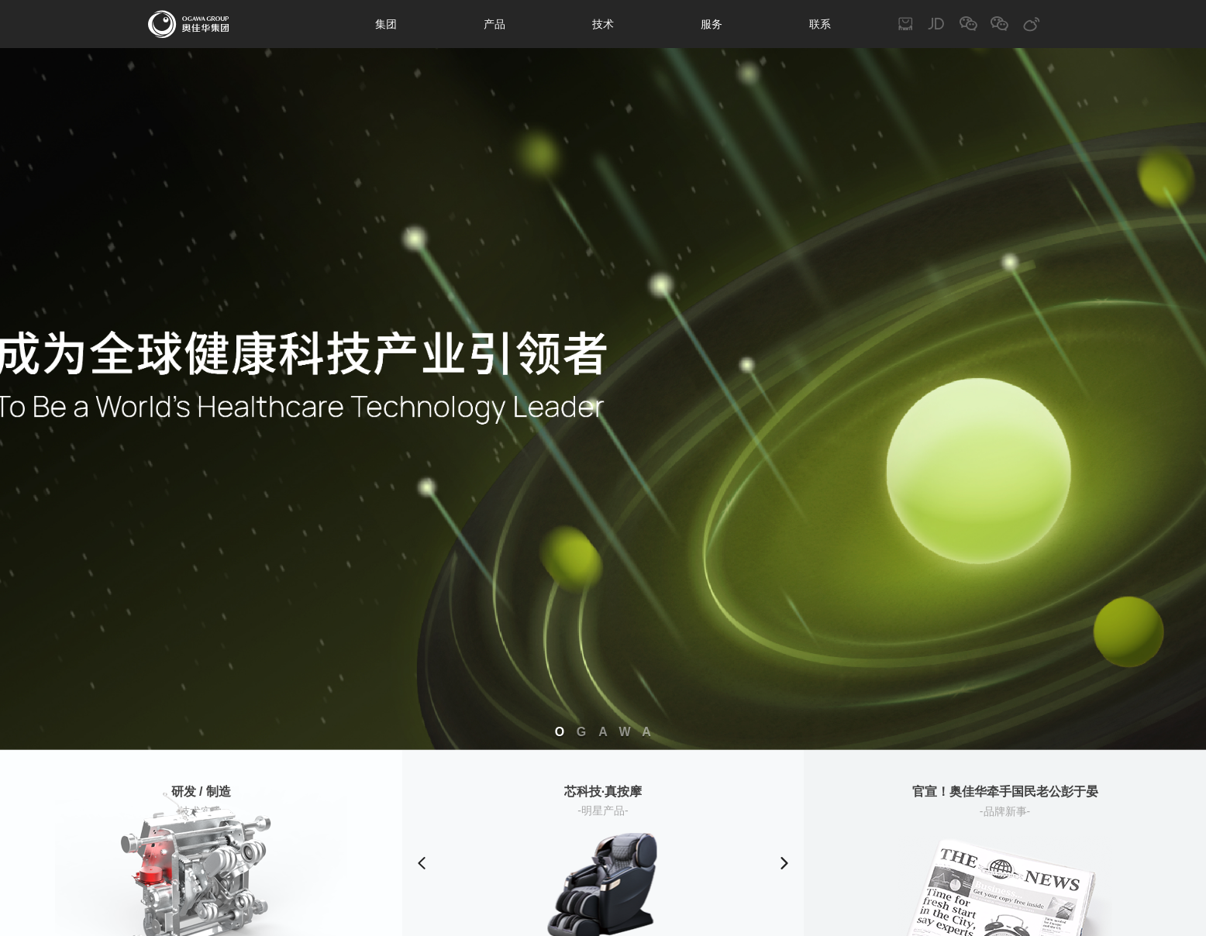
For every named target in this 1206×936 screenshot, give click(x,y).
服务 (711, 24)
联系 (820, 24)
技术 (603, 24)
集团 (386, 24)
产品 (494, 24)
